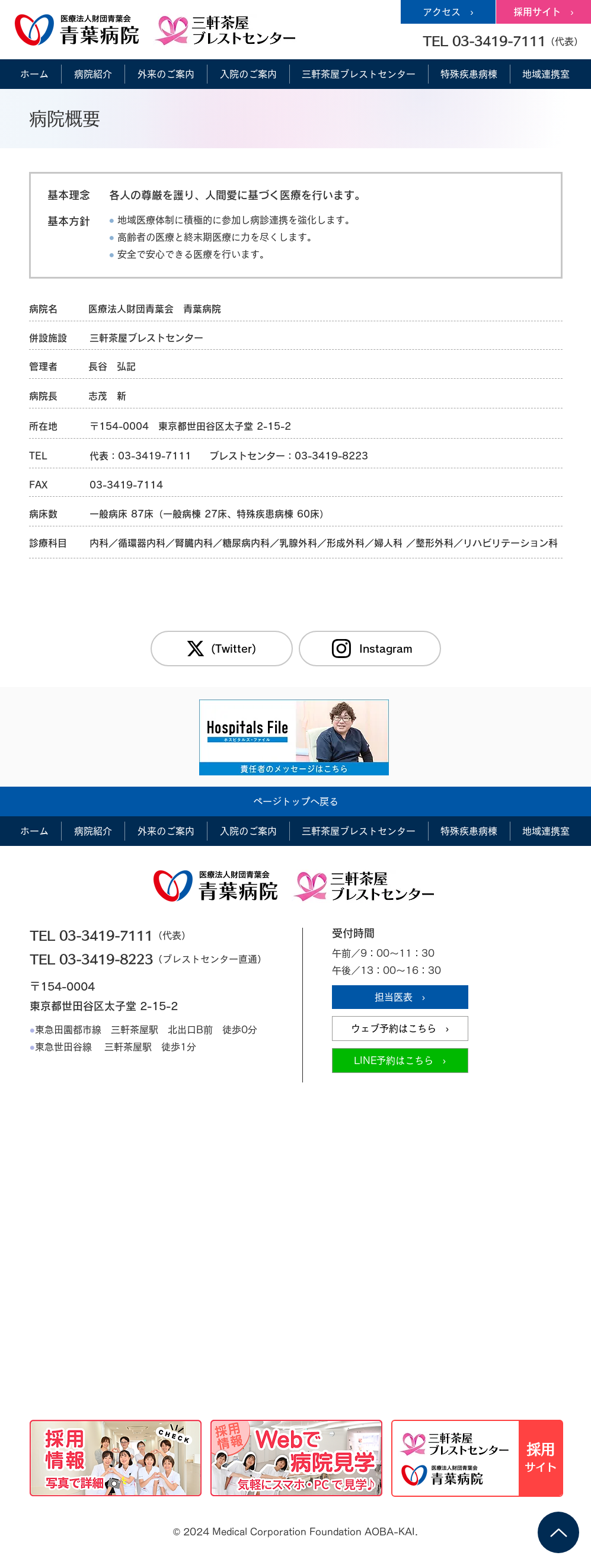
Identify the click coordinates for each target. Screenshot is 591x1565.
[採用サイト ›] (543, 12)
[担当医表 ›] (400, 997)
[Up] (558, 1532)
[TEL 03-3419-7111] (116, 935)
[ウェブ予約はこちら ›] (400, 1028)
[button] (503, 41)
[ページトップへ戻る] (295, 801)
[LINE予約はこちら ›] (400, 1060)
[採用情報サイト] (477, 1458)
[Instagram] (370, 648)
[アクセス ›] (448, 12)
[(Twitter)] (222, 648)
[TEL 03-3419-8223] (116, 959)
